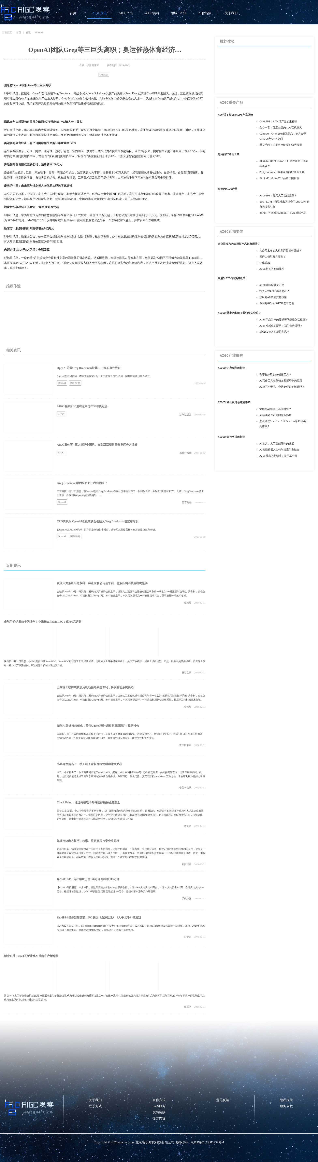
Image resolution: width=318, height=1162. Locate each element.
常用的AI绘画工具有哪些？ (275, 409)
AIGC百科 (152, 13)
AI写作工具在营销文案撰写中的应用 (280, 380)
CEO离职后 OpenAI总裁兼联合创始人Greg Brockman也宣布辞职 (97, 521)
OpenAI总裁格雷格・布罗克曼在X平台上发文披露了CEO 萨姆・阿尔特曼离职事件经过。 (104, 376)
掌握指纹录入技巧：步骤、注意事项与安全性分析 (88, 840)
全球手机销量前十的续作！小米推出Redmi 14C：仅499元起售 (43, 621)
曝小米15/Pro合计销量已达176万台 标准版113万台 (88, 879)
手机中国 (186, 898)
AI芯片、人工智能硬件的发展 (276, 443)
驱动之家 (186, 672)
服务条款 (286, 1106)
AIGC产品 (125, 13)
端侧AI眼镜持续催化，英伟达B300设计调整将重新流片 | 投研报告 (98, 725)
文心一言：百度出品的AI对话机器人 (280, 127)
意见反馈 (222, 1100)
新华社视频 (185, 414)
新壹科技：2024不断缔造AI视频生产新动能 (31, 955)
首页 (73, 13)
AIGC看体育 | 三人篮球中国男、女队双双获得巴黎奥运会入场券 (97, 444)
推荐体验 (13, 286)
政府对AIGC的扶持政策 (231, 278)
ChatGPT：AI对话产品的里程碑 (278, 121)
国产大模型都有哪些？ (272, 256)
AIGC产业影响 (231, 356)
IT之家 (187, 937)
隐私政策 (286, 1100)
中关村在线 (185, 787)
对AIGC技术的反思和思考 (274, 331)
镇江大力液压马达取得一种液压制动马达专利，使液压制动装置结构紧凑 (102, 583)
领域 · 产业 (178, 13)
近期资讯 (13, 566)
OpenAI (39, 32)
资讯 (28, 32)
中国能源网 (185, 745)
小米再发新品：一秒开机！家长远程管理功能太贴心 (89, 764)
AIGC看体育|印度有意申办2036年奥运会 (82, 406)
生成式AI (264, 262)
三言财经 (187, 502)
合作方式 (159, 1100)
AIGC (61, 414)
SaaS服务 (159, 1106)
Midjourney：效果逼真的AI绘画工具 (281, 172)
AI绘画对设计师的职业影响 (275, 415)
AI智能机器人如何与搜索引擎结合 (279, 449)
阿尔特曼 (75, 383)
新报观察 (186, 864)
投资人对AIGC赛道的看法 (274, 291)
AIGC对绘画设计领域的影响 (234, 402)
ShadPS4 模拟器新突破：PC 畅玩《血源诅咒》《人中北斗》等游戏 (99, 917)
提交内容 (159, 1118)
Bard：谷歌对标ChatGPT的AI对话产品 (282, 213)
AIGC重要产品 (231, 103)
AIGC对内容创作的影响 (231, 368)
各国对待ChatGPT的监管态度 (276, 303)
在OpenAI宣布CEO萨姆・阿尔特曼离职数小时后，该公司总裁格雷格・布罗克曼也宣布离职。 (107, 529)
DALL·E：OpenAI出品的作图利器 (279, 178)
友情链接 (159, 1112)
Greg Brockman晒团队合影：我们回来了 (82, 483)
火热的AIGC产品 (227, 189)
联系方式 (95, 1106)
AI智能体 (205, 13)
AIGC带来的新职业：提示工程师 (278, 455)
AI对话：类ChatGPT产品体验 (235, 114)
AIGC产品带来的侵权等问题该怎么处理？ (283, 319)
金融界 (187, 602)
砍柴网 (187, 826)
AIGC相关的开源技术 (271, 269)
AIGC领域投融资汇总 (271, 285)
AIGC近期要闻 (231, 232)
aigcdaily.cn (126, 1142)
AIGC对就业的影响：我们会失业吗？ (239, 313)
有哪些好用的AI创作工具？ (275, 374)
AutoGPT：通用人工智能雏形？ (278, 195)
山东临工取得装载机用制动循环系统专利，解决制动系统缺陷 (95, 687)
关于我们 (231, 13)
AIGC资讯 (99, 13)
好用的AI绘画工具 (228, 154)
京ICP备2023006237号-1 (207, 1142)
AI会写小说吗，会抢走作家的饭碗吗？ (282, 386)
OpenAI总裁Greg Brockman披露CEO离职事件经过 (89, 368)
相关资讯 (13, 350)
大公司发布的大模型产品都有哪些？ (239, 244)
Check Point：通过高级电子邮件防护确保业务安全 (88, 802)
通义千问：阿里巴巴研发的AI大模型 (280, 145)
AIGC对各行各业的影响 (231, 437)
